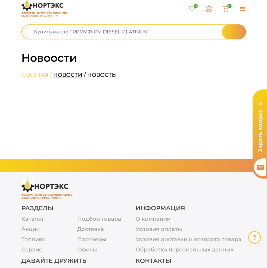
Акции (30, 229)
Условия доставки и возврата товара (188, 239)
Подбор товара (99, 219)
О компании (153, 219)
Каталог (32, 219)
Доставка (90, 229)
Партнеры (91, 239)
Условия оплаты (159, 229)
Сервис (31, 250)
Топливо (33, 239)
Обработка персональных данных (185, 250)
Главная (34, 75)
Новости (67, 75)
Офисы (87, 250)
